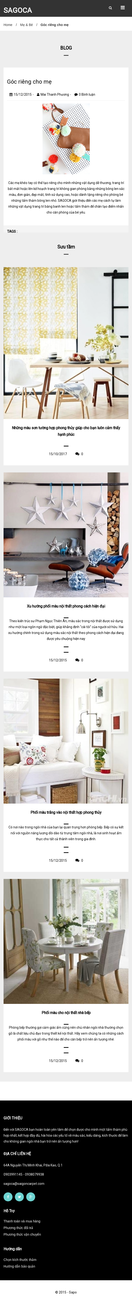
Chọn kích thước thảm (20, 1260)
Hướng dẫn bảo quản (19, 1266)
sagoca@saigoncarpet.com (24, 1184)
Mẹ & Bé (26, 25)
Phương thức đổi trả (18, 1228)
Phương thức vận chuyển (22, 1234)
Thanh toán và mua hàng (22, 1221)
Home (8, 25)
